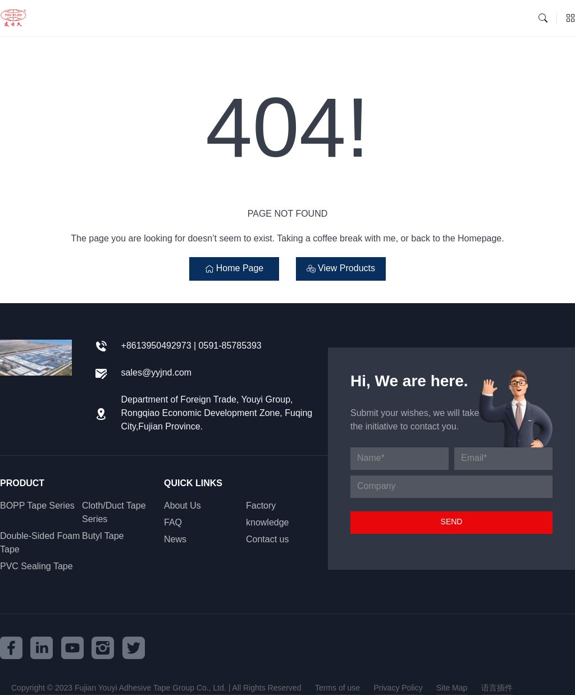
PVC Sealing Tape (36, 566)
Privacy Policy (398, 688)
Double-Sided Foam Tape (40, 543)
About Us (182, 506)
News (175, 540)
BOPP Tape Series (37, 506)
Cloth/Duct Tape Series (114, 512)
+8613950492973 (156, 346)
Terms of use (337, 688)
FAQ (173, 523)
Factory (261, 506)
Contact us (267, 540)
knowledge (267, 523)
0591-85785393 (230, 346)
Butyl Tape (103, 536)
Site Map (451, 688)
